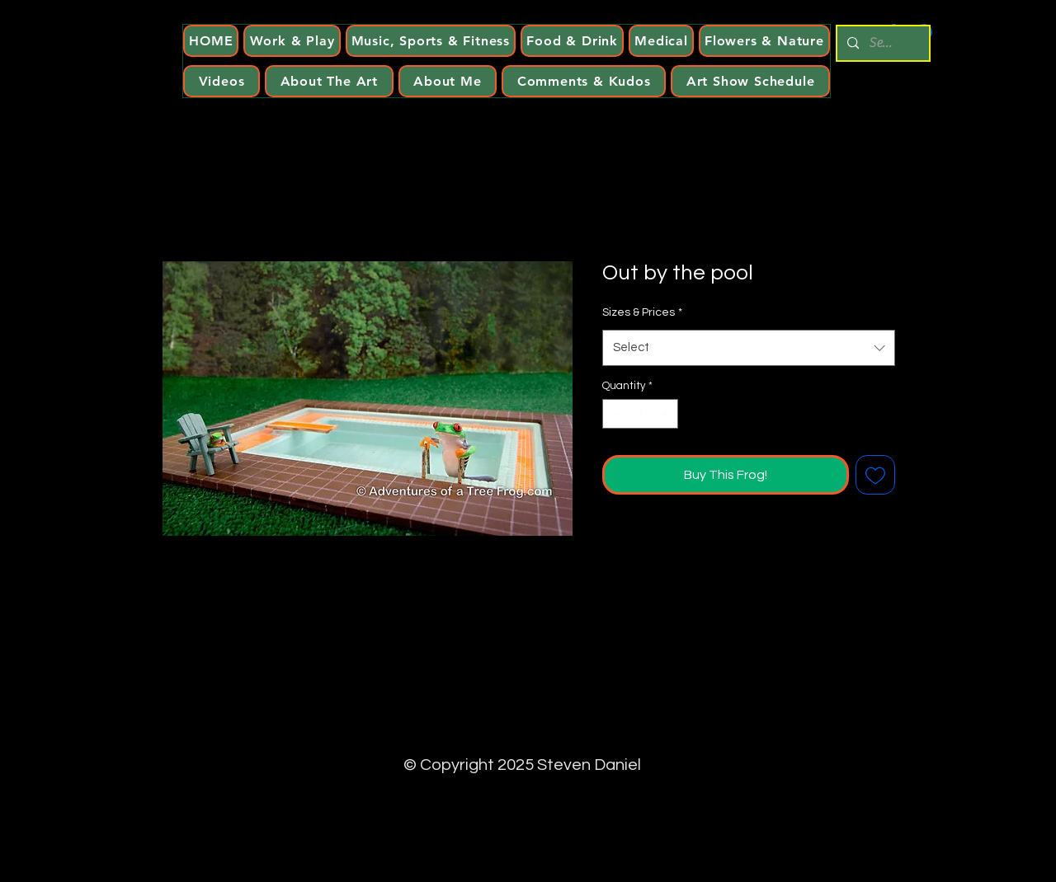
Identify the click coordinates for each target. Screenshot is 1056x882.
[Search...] (881, 43)
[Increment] (666, 414)
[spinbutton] (641, 414)
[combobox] (748, 348)
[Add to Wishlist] (875, 475)
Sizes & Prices (642, 312)
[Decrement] (615, 414)
